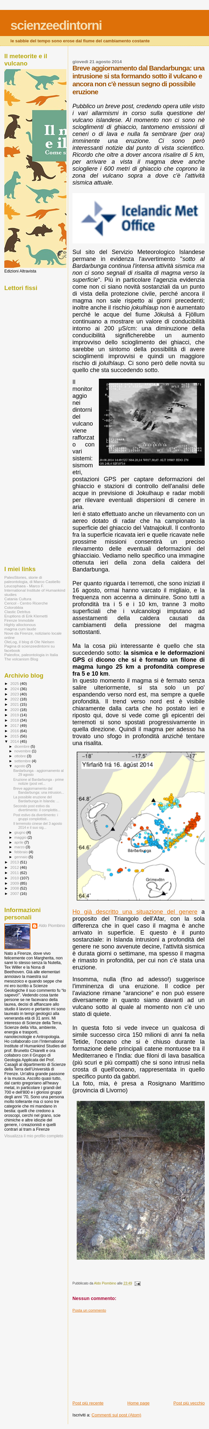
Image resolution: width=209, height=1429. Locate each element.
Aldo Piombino (52, 925)
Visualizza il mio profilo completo (33, 1136)
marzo (20, 847)
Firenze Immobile (19, 620)
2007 (15, 893)
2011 (15, 872)
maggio (21, 837)
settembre (23, 761)
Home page (138, 1403)
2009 (15, 883)
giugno (21, 832)
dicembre (23, 746)
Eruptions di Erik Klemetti (26, 616)
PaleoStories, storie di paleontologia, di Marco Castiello (32, 579)
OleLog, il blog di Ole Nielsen (29, 642)
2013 (15, 862)
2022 (15, 699)
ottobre (21, 756)
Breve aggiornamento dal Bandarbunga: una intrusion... (38, 790)
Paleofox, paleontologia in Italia (31, 654)
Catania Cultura (17, 599)
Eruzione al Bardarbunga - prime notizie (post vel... (38, 781)
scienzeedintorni (56, 25)
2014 (15, 741)
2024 (15, 689)
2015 (15, 736)
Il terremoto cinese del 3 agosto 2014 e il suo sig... (37, 825)
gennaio (22, 857)
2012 (15, 867)
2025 (15, 683)
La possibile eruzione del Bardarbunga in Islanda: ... (36, 799)
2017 (15, 725)
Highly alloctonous (20, 624)
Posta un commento (89, 1310)
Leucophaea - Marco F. (24, 586)
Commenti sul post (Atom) (116, 1414)
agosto (21, 766)
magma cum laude (20, 629)
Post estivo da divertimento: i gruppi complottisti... (35, 817)
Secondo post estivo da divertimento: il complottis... (37, 808)
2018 (15, 720)
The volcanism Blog (21, 659)
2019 (15, 715)
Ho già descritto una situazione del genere (134, 911)
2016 (15, 731)
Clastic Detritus (17, 611)
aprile (19, 842)
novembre (23, 751)
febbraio (22, 852)
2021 (15, 704)
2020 (15, 709)
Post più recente (88, 1403)
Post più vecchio (189, 1403)
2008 (15, 888)
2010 (15, 878)
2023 (15, 694)
